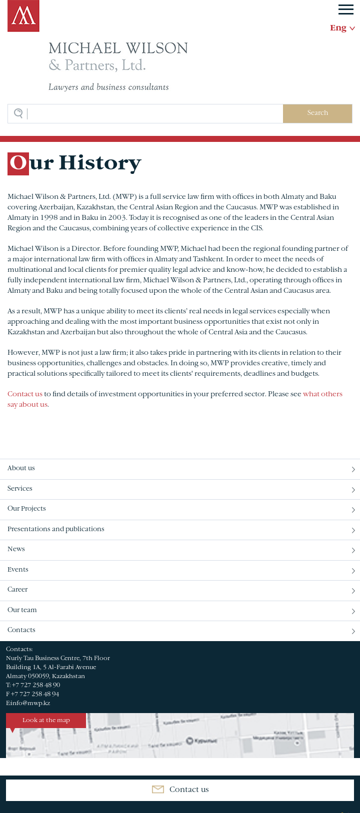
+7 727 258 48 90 (36, 685)
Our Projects (27, 509)
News (16, 550)
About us (21, 469)
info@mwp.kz (30, 703)
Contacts (22, 631)
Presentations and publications (56, 530)
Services (20, 489)
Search (318, 113)
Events (18, 570)
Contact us (25, 394)
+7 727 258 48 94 (35, 694)
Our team (22, 611)
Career (18, 590)
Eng (338, 28)
